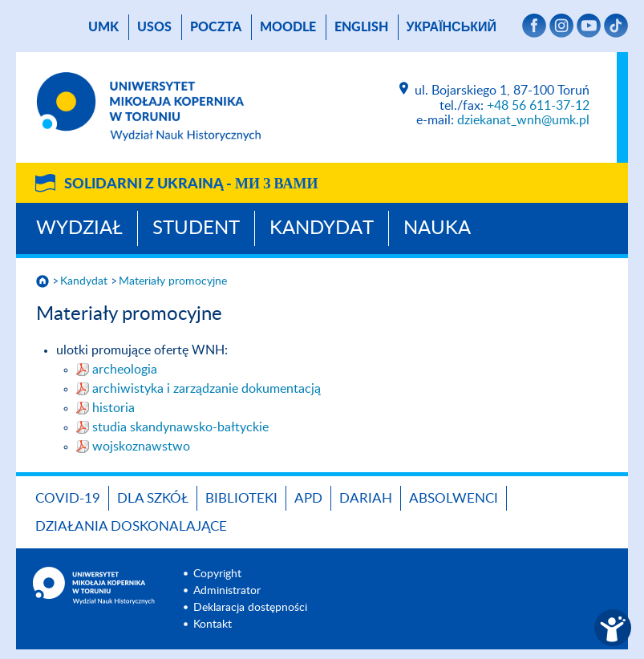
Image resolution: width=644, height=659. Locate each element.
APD (308, 498)
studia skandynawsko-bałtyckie (180, 427)
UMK (103, 27)
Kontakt (212, 624)
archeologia (124, 369)
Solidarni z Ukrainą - (191, 184)
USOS (154, 27)
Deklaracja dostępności (250, 607)
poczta (215, 27)
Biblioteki (241, 498)
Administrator (227, 590)
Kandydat (321, 228)
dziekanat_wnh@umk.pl (523, 120)
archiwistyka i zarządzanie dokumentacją (206, 388)
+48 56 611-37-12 (538, 105)
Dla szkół (152, 498)
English (361, 27)
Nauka (437, 228)
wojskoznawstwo (141, 446)
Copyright (217, 574)
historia (113, 408)
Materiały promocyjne (173, 281)
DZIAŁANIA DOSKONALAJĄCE (131, 526)
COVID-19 (67, 498)
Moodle (288, 27)
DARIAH (365, 498)
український (451, 27)
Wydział (79, 228)
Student (196, 228)
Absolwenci (453, 498)
